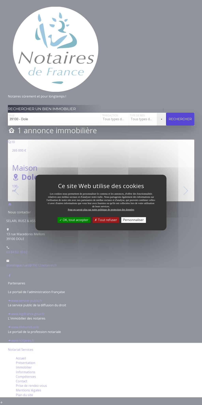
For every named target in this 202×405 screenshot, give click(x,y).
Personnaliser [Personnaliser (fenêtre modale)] (133, 220)
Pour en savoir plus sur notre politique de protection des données (101, 209)
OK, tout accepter (73, 220)
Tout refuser (105, 220)
